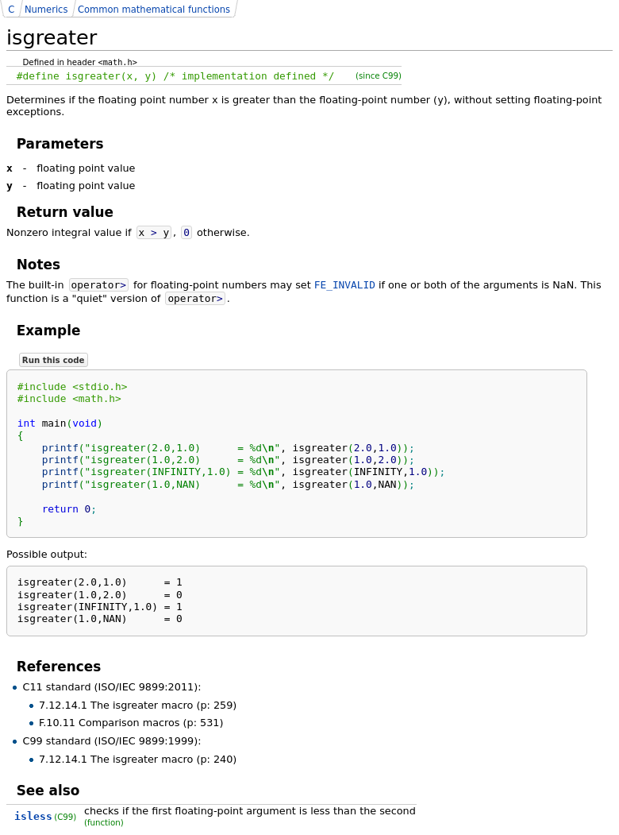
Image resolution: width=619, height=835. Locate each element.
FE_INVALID (344, 285)
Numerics (46, 9)
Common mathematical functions (154, 9)
